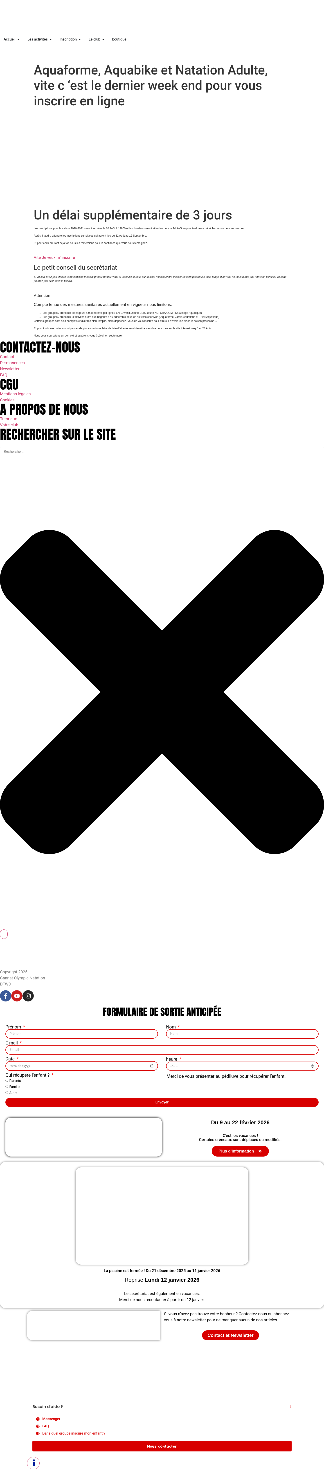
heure (172, 1058)
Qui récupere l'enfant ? (28, 1074)
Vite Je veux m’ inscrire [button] (54, 257)
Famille (14, 1086)
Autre (13, 1092)
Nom (171, 1027)
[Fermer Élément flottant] (291, 1406)
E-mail (12, 1042)
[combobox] (162, 451)
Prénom (13, 1027)
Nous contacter (162, 1445)
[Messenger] (162, 1418)
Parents (15, 1080)
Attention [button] (42, 295)
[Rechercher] (4, 934)
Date (10, 1058)
